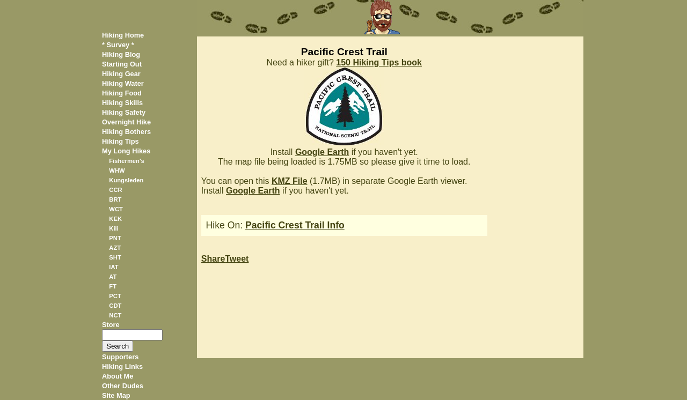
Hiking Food (122, 93)
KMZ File (290, 181)
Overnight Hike (126, 122)
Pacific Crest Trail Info (295, 225)
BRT (115, 199)
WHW (117, 170)
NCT (115, 315)
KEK (115, 219)
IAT (113, 267)
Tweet (237, 258)
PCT (115, 296)
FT (112, 286)
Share (213, 258)
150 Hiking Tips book (379, 62)
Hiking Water (123, 83)
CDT (115, 305)
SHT (115, 257)
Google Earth (322, 152)
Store (111, 325)
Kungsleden (126, 180)
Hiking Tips (120, 141)
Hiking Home (123, 35)
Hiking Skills (122, 103)
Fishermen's (126, 161)
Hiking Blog (121, 54)
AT (112, 276)
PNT (115, 238)
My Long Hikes (126, 151)
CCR (115, 190)
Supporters (120, 357)
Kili (113, 228)
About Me (117, 376)
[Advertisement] (539, 197)
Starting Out (122, 64)
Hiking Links (122, 366)
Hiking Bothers (126, 132)
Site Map (116, 395)
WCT (115, 209)
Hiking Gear (121, 74)
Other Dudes (122, 386)
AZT (115, 248)
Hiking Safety (123, 112)
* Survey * (118, 45)
